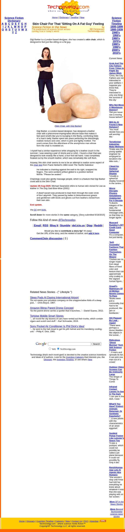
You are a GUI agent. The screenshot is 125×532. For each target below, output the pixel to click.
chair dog (38, 165)
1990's (116, 47)
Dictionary (64, 17)
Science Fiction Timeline (116, 21)
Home (55, 17)
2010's (116, 53)
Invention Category (75, 357)
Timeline (74, 17)
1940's (116, 32)
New (82, 17)
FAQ (86, 521)
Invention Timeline (65, 359)
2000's (116, 50)
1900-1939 (116, 29)
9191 (43, 210)
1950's (116, 35)
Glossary (48, 359)
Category (59, 521)
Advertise (94, 521)
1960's (116, 38)
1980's (116, 44)
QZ (35, 210)
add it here (94, 233)
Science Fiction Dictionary (14, 19)
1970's (116, 41)
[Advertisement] (14, 85)
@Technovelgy (66, 220)
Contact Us (76, 521)
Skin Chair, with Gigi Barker (68, 126)
